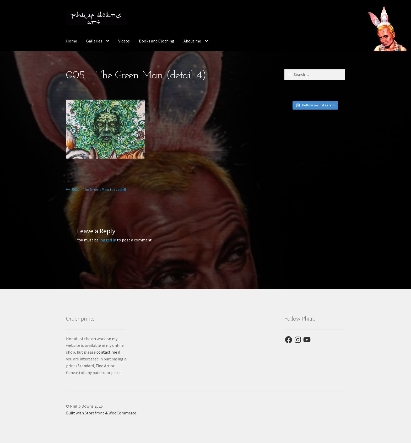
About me (192, 41)
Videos (124, 41)
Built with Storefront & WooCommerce (101, 412)
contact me (106, 352)
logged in (107, 239)
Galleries (94, 41)
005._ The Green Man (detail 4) (99, 189)
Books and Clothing (156, 41)
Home (71, 41)
